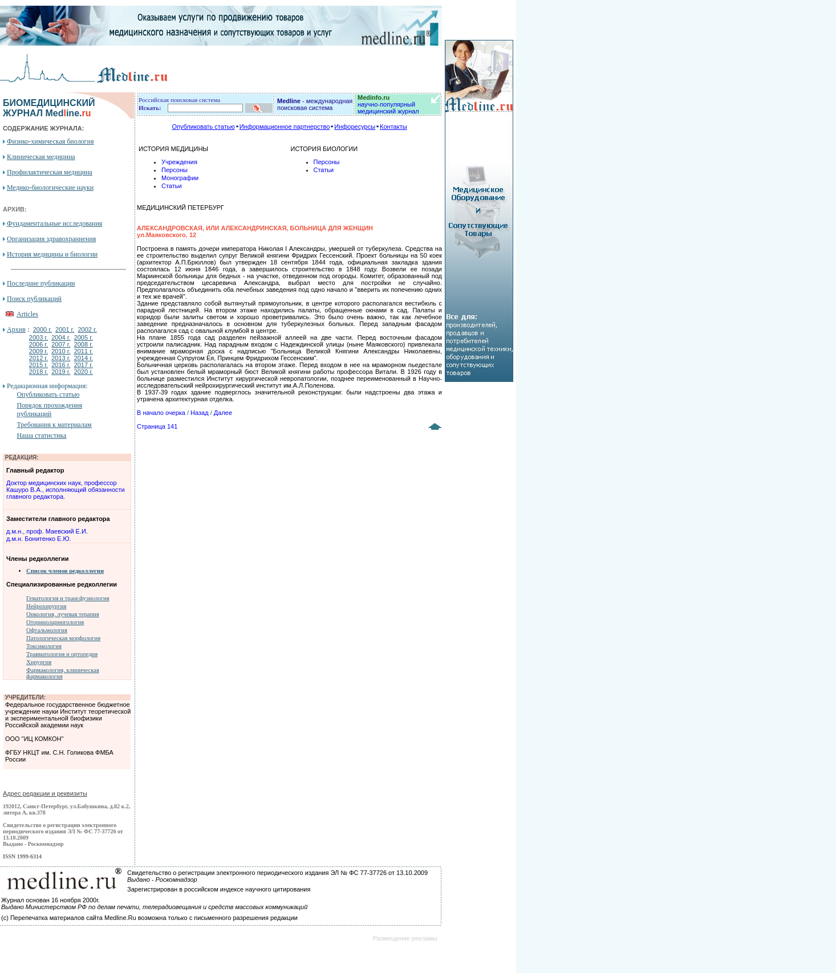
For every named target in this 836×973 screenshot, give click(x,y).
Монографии (179, 177)
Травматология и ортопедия (62, 654)
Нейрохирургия (46, 606)
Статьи (171, 185)
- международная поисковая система (314, 104)
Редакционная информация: (47, 386)
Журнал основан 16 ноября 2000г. (50, 900)
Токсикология (44, 646)
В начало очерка (161, 412)
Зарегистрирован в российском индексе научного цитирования (218, 889)
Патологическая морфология (63, 638)
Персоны (174, 169)
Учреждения (179, 161)
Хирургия (38, 662)
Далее (223, 412)
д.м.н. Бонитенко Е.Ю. (38, 538)
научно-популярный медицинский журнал (388, 104)
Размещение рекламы (405, 938)
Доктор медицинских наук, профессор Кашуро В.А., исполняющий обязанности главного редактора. (65, 489)
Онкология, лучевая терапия (62, 614)
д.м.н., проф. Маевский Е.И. (47, 531)
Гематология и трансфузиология (67, 598)
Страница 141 (157, 426)
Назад (199, 412)
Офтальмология (46, 630)
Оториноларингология (55, 622)
